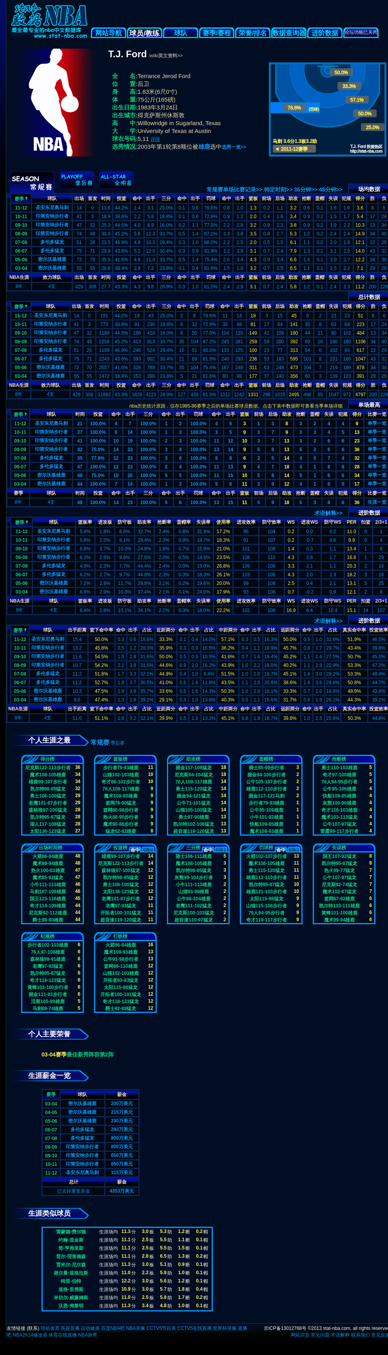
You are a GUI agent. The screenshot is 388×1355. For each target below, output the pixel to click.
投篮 (121, 198)
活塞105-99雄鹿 (47, 1001)
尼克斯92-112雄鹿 (48, 913)
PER (352, 522)
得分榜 (47, 759)
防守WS (332, 522)
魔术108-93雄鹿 (120, 796)
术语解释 (340, 1335)
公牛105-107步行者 (266, 782)
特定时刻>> (278, 189)
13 (356, 432)
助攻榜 (193, 759)
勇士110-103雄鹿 (339, 767)
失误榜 (339, 848)
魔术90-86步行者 (121, 824)
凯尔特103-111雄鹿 (339, 906)
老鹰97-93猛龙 (120, 906)
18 (286, 467)
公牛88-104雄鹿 (193, 899)
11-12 (21, 208)
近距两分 (165, 630)
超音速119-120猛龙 (193, 831)
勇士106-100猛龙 (48, 796)
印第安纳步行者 (52, 216)
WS (291, 522)
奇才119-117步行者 (266, 920)
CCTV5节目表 (161, 1328)
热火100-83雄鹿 (47, 870)
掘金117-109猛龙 (194, 767)
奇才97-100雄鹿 (339, 775)
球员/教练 (144, 33)
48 (79, 475)
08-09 (21, 234)
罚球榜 (266, 848)
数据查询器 (289, 33)
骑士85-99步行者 (267, 767)
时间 (106, 198)
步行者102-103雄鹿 (47, 945)
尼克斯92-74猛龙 (339, 884)
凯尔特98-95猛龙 (48, 789)
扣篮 (365, 522)
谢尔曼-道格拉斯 (71, 1273)
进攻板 (105, 522)
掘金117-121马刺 (266, 796)
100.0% (98, 423)
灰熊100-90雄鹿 (339, 803)
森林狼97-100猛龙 (48, 810)
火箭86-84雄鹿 (48, 856)
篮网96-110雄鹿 (120, 966)
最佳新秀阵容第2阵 (90, 1054)
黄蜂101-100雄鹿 (339, 913)
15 (230, 475)
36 (356, 449)
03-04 (21, 268)
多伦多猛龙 (52, 242)
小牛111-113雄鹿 (48, 884)
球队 (181, 33)
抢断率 (164, 522)
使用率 (223, 522)
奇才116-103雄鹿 (339, 810)
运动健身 (90, 1328)
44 (79, 484)
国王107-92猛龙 (339, 856)
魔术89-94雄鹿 (48, 863)
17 (356, 484)
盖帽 (320, 198)
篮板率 (85, 522)
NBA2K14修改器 (30, 1335)
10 (115, 441)
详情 (155, 139)
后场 (280, 198)
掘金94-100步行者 (266, 775)
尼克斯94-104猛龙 (193, 775)
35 (79, 458)
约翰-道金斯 (70, 1240)
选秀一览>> (234, 147)
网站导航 (108, 33)
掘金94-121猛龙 (193, 796)
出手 (150, 198)
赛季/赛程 (217, 33)
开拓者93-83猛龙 (121, 980)
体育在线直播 (63, 1335)
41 (79, 441)
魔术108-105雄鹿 (48, 775)
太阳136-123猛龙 (48, 831)
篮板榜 (120, 759)
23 (356, 441)
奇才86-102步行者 (121, 782)
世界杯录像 (224, 1328)
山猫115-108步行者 (266, 906)
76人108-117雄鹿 (120, 789)
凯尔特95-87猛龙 (48, 817)
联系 (33, 1328)
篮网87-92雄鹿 (339, 899)
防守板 (125, 522)
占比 (147, 630)
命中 (137, 198)
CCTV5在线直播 (194, 1328)
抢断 (306, 198)
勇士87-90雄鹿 (193, 817)
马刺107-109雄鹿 (48, 891)
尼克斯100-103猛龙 (193, 913)
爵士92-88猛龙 (120, 1008)
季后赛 (118, 743)
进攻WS (309, 522)
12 (230, 441)
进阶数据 (325, 33)
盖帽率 (184, 522)
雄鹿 (204, 146)
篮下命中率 (101, 630)
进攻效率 (246, 522)
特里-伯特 (71, 1281)
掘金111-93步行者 (48, 994)
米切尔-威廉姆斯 (71, 1297)
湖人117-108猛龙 (48, 824)
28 (356, 467)
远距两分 (290, 630)
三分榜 (193, 848)
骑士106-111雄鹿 (194, 856)
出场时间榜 (50, 848)
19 (129, 441)
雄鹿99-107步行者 (48, 782)
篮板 (253, 198)
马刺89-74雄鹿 (48, 1008)
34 (356, 475)
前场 (266, 198)
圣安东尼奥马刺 (52, 207)
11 (216, 441)
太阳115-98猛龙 (266, 899)
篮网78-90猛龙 (120, 803)
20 (129, 475)
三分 (166, 198)
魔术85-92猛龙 (48, 877)
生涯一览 (377, 502)
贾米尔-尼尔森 (71, 1265)
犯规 (346, 198)
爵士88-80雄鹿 (48, 920)
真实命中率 (354, 630)
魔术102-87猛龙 (339, 891)
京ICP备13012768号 (285, 1328)
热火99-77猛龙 (339, 870)
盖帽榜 (266, 759)
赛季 (21, 198)
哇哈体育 (50, 1328)
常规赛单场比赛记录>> (234, 189)
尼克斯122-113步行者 (48, 767)
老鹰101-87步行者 (48, 803)
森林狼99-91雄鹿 (48, 959)
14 (129, 432)
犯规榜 (47, 936)
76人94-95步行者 (339, 782)
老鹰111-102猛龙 (194, 906)
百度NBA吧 (113, 1328)
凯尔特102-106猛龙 (193, 824)
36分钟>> (305, 189)
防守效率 (271, 522)
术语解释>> (328, 513)
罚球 (211, 198)
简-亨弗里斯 (70, 1248)
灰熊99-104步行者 (193, 877)
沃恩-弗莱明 (70, 1306)
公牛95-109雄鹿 (266, 810)
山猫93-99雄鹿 (193, 891)
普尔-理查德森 (71, 1256)
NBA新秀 (88, 1335)
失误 (333, 198)
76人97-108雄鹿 (48, 952)
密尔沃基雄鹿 (52, 259)
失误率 (203, 522)
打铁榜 (120, 936)
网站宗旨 (300, 1335)
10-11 (21, 216)
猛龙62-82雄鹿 (120, 831)
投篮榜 (120, 848)
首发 (92, 198)
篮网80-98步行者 (121, 810)
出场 (79, 198)
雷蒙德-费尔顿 (71, 1232)
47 (79, 467)
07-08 (21, 242)
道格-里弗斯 (70, 1289)
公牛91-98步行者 (121, 959)
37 (79, 432)
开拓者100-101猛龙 (120, 913)
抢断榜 (339, 759)
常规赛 (100, 742)
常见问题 (320, 1335)
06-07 (21, 251)
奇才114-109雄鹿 (48, 906)
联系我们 (360, 1335)
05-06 (21, 259)
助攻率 (144, 522)
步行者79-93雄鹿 (121, 767)
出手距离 (77, 630)
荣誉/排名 (253, 33)
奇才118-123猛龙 (48, 980)
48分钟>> (331, 189)
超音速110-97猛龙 (193, 920)
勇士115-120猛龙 (194, 789)
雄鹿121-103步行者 (266, 891)
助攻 (293, 198)
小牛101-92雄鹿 (266, 817)
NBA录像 (135, 1328)
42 (79, 449)
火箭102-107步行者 (266, 856)
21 (79, 423)
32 (356, 458)
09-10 (21, 225)
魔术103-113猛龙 (339, 817)
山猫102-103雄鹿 (121, 775)
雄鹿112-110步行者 (266, 789)
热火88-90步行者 (121, 817)
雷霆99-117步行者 (339, 831)
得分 (360, 198)
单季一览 (377, 423)
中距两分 (228, 630)
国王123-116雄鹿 (48, 899)
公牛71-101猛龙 (193, 803)
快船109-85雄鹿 (266, 824)
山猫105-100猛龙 (194, 810)
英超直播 (70, 1328)
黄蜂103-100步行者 (47, 987)
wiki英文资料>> (166, 55)
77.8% (98, 458)
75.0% (98, 449)
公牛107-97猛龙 (339, 824)
